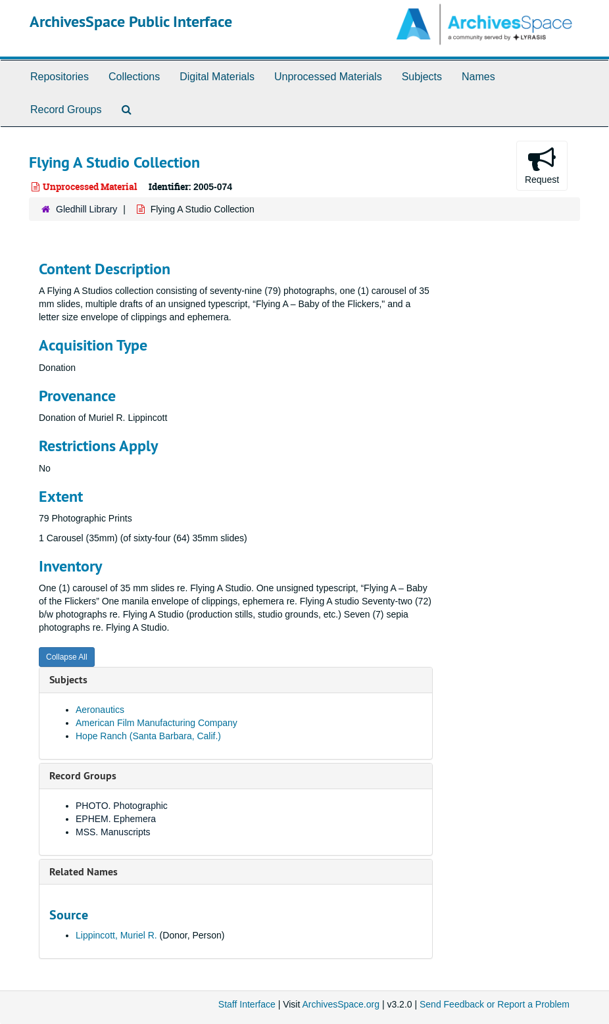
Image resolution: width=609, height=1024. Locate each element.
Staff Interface (247, 1004)
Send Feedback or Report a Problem (495, 1004)
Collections (134, 76)
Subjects (422, 76)
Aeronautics (100, 709)
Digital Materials (217, 76)
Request (542, 165)
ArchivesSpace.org (340, 1004)
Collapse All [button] (66, 657)
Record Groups (66, 109)
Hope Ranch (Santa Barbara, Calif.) (148, 736)
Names (478, 76)
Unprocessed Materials (328, 76)
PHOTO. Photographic (122, 805)
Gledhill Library (86, 209)
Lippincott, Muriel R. (116, 935)
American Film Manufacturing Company (156, 723)
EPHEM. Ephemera (116, 819)
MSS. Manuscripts (113, 832)
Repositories (59, 76)
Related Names (83, 872)
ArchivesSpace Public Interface (131, 21)
